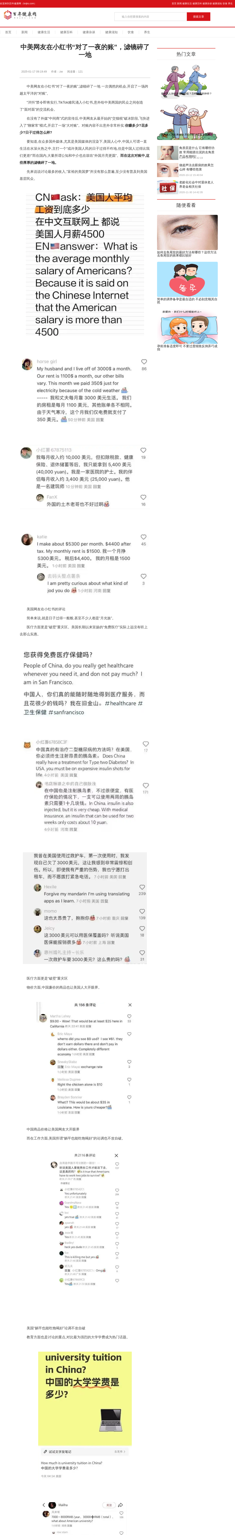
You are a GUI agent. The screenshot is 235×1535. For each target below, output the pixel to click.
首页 (174, 3)
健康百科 (197, 3)
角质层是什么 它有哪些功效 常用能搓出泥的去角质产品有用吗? (196, 152)
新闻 (179, 3)
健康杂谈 (207, 3)
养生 (230, 3)
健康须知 (217, 3)
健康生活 (187, 3)
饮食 (225, 3)
